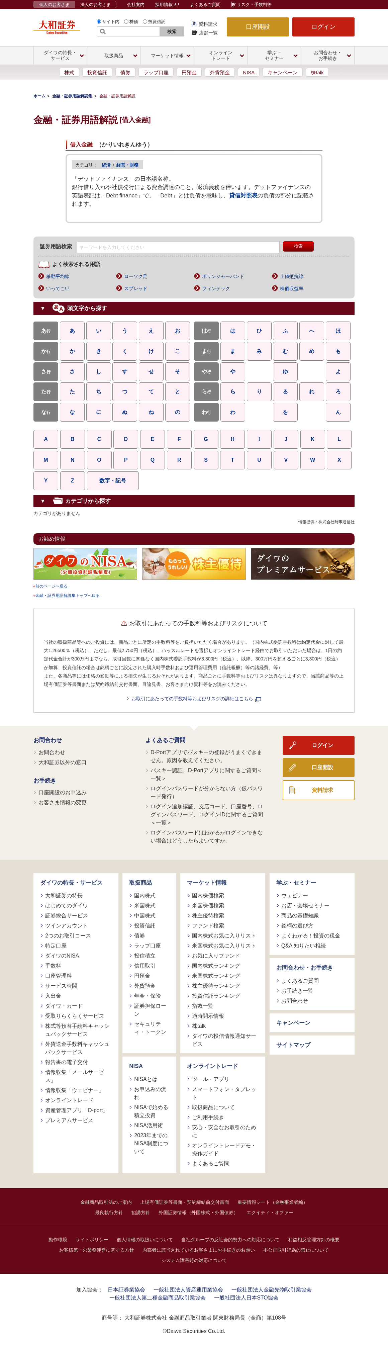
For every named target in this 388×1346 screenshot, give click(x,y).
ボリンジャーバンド (223, 276)
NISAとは (145, 1079)
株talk (317, 72)
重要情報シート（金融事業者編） (272, 1202)
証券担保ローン (150, 1010)
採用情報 (167, 4)
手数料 (53, 966)
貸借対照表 (243, 195)
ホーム (39, 96)
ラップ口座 (156, 72)
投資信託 (157, 21)
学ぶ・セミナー (296, 883)
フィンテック (216, 288)
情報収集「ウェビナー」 (74, 1090)
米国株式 (145, 905)
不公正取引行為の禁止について (296, 1250)
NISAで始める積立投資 (151, 1111)
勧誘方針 (140, 1212)
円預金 (189, 72)
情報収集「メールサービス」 (74, 1076)
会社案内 (135, 4)
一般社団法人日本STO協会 (246, 1297)
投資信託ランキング (216, 996)
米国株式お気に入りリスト (224, 946)
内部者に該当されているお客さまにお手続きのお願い (198, 1250)
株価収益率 (291, 288)
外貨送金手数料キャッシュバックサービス (77, 1048)
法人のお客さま (95, 4)
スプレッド (136, 288)
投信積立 (145, 956)
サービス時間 (61, 986)
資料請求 (208, 24)
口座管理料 (58, 976)
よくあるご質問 (205, 4)
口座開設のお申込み (62, 792)
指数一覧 (202, 1006)
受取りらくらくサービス (74, 1016)
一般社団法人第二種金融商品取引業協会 (157, 1297)
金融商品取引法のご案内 (106, 1202)
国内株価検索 (208, 895)
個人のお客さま (54, 4)
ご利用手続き (208, 1117)
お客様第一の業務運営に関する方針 (96, 1250)
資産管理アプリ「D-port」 (76, 1110)
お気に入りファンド (216, 956)
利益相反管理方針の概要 (314, 1239)
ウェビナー (294, 895)
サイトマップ (293, 1045)
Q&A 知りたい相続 (303, 946)
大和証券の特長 (64, 895)
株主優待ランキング (216, 986)
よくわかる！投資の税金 (310, 935)
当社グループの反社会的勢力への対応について (230, 1239)
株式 (69, 72)
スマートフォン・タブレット (224, 1093)
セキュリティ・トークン (150, 1028)
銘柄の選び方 (297, 925)
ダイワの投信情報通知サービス (224, 1040)
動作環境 (57, 1239)
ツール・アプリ (210, 1079)
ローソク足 (136, 276)
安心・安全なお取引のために (224, 1131)
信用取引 (145, 966)
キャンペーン (283, 72)
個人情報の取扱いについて (145, 1239)
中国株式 (145, 915)
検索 (172, 31)
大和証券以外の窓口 (62, 762)
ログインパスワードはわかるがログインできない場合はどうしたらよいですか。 (207, 836)
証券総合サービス (66, 915)
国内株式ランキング (216, 966)
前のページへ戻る (51, 586)
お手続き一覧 (297, 991)
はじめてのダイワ (66, 905)
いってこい (58, 288)
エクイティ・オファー (270, 1212)
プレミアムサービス (69, 1120)
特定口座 (56, 946)
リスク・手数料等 (254, 4)
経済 (106, 165)
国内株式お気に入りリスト (224, 935)
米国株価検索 (208, 905)
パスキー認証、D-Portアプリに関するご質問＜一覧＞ (206, 774)
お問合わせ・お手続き (304, 968)
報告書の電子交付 (66, 1062)
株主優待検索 (208, 915)
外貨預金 (220, 72)
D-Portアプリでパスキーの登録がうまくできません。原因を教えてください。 (206, 756)
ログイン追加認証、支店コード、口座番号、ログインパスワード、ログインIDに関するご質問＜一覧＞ (207, 814)
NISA (249, 72)
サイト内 (110, 21)
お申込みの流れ (150, 1093)
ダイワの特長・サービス (71, 883)
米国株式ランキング (216, 976)
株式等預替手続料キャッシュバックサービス (77, 1030)
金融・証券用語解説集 (72, 96)
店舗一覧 (208, 32)
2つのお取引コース (68, 935)
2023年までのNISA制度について (151, 1143)
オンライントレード (69, 1100)
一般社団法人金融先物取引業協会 (271, 1289)
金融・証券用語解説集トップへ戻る (67, 595)
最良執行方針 (109, 1212)
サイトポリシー (92, 1239)
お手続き (44, 781)
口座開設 (258, 26)
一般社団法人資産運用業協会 (188, 1289)
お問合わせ (47, 740)
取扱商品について (213, 1107)
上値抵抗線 (291, 276)
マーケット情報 (207, 883)
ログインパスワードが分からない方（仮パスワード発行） (207, 792)
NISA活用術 (148, 1125)
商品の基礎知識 (300, 915)
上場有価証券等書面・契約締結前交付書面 (184, 1202)
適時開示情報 (208, 1016)
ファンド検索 (208, 925)
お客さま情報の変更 (62, 802)
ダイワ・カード (64, 1006)
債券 (125, 72)
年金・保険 (147, 996)
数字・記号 (112, 480)
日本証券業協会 (126, 1289)
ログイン (323, 26)
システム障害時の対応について (194, 1260)
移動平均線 (58, 276)
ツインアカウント (66, 925)
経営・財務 (127, 165)
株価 (133, 21)
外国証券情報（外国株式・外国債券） (198, 1212)
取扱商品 (140, 883)
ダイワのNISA (62, 956)
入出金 (53, 996)
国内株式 (145, 895)
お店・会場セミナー (305, 905)
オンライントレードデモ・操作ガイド (224, 1149)
